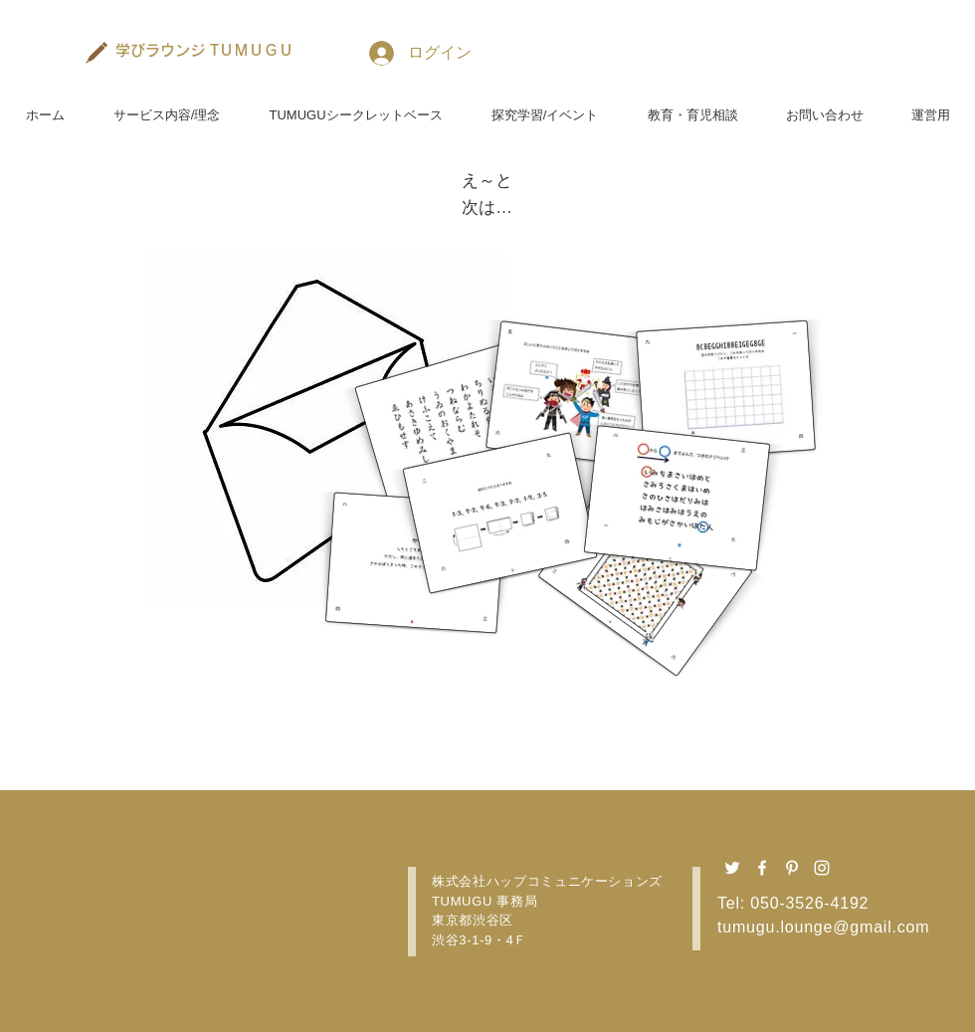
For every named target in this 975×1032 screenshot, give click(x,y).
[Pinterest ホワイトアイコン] (792, 868)
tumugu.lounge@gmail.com (823, 927)
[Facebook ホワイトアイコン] (762, 868)
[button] (167, 106)
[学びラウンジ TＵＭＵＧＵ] (204, 50)
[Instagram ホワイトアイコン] (822, 868)
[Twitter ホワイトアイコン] (732, 868)
